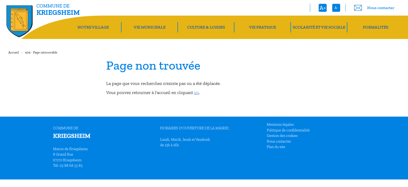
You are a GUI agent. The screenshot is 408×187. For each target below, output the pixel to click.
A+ (323, 7)
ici (196, 92)
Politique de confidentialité (288, 130)
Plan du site (276, 146)
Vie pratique (262, 27)
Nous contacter (279, 141)
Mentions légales (280, 124)
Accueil (13, 52)
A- (336, 8)
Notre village (93, 27)
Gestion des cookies (282, 135)
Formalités (375, 27)
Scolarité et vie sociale (319, 27)
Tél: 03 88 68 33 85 (67, 165)
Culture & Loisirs (206, 27)
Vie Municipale (149, 27)
